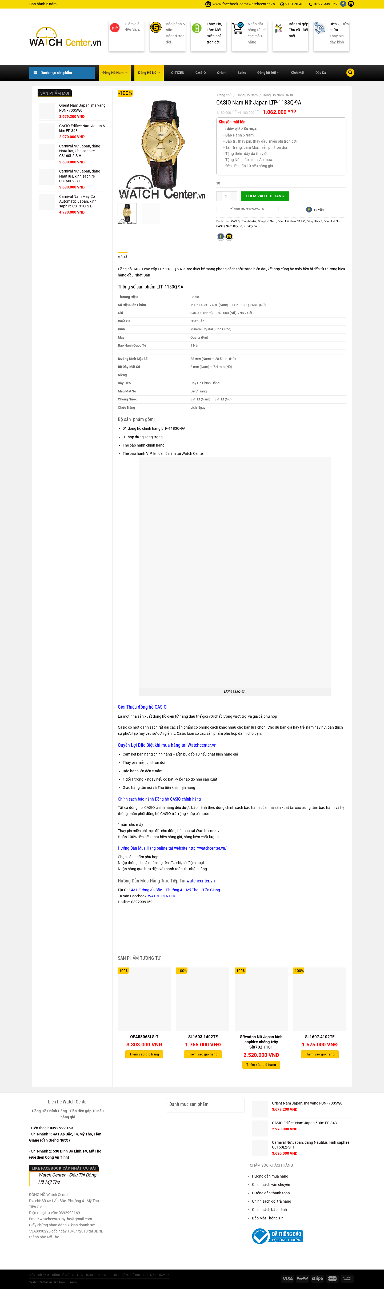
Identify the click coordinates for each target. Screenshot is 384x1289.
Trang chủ (223, 95)
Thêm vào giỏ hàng (265, 196)
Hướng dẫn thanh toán (271, 1193)
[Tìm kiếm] (350, 73)
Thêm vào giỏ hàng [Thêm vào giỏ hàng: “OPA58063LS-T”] (144, 1054)
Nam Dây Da (234, 226)
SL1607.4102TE (319, 1036)
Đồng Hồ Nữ (149, 72)
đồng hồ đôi (249, 221)
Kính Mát (297, 73)
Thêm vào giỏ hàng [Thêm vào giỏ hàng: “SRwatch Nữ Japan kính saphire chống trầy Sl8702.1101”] (261, 1065)
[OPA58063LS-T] (144, 999)
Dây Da (320, 73)
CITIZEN (177, 73)
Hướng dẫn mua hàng (270, 1176)
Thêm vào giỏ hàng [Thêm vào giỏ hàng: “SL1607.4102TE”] (320, 1054)
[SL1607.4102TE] (319, 999)
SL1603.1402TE (203, 1036)
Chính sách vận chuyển (271, 1184)
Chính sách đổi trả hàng (271, 1201)
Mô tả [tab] (122, 257)
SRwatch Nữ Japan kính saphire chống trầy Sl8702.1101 (261, 1042)
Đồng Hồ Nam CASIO (278, 95)
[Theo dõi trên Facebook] (343, 4)
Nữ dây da (250, 226)
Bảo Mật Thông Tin (267, 1218)
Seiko (242, 73)
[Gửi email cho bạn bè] (229, 237)
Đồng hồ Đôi (268, 72)
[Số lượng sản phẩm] (226, 196)
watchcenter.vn (200, 881)
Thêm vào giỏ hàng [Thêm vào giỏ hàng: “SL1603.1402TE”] (203, 1054)
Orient (221, 73)
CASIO (200, 73)
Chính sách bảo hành (269, 1209)
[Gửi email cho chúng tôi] (351, 4)
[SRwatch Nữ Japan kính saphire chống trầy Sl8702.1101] (261, 999)
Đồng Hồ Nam (114, 72)
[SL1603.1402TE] (203, 999)
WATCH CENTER (161, 896)
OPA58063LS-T (144, 1036)
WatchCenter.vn (40, 1282)
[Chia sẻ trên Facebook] (221, 237)
